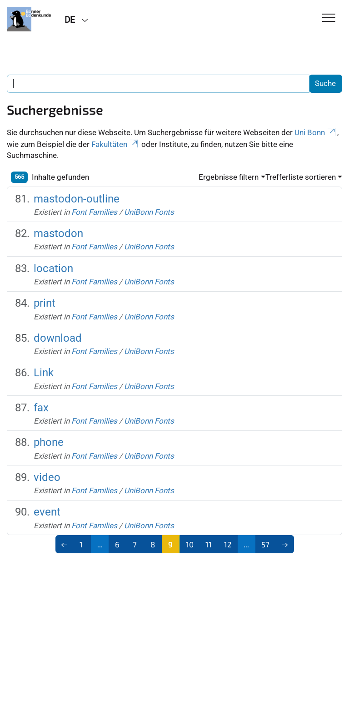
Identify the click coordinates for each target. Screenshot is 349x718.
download (58, 338)
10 (190, 544)
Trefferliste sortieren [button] (300, 177)
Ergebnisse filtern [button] (229, 177)
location (53, 268)
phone (49, 442)
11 (208, 544)
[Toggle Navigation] (328, 18)
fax (41, 407)
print (44, 303)
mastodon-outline (77, 198)
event (47, 512)
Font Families (94, 212)
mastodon (58, 233)
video (47, 477)
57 (265, 544)
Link (44, 372)
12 (228, 544)
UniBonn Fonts (149, 212)
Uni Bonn (315, 132)
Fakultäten (115, 144)
